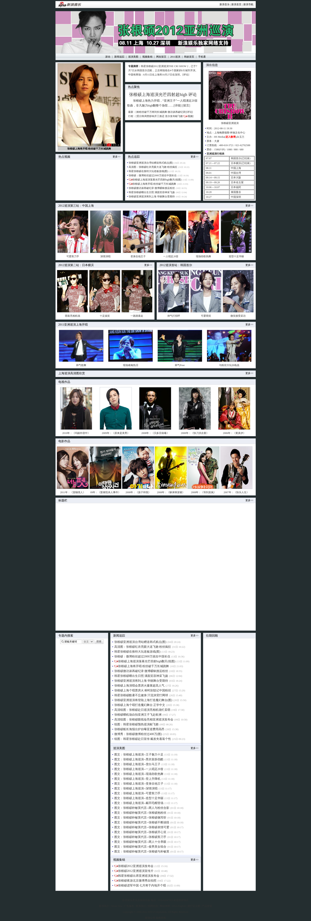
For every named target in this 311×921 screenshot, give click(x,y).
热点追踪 (134, 156)
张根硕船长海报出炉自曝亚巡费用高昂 (139, 729)
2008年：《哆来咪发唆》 (171, 492)
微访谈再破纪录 (176, 111)
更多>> (117, 156)
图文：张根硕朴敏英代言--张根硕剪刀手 (140, 837)
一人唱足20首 (170, 256)
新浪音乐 (224, 4)
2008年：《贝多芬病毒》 (155, 433)
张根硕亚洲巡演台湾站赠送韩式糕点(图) (151, 162)
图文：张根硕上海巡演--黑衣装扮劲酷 (138, 759)
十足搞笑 (105, 315)
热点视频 (64, 156)
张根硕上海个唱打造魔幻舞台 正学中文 (139, 705)
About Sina (116, 906)
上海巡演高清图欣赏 (71, 373)
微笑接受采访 (238, 315)
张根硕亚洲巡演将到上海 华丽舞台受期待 (152, 196)
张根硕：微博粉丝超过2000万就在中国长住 (153, 175)
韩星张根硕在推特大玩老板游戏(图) (148, 171)
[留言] (186, 105)
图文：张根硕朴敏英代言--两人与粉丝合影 (141, 807)
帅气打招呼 (173, 315)
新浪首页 (236, 4)
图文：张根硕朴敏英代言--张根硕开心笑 (140, 832)
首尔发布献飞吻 (174, 116)
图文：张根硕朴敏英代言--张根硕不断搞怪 (141, 822)
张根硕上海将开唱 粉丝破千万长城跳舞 (89, 148)
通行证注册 (193, 906)
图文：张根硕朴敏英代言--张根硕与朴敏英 (141, 851)
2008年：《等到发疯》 (203, 492)
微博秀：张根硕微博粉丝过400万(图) (138, 734)
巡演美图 (133, 56)
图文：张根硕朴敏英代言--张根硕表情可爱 (141, 827)
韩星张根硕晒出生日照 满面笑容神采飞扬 (152, 192)
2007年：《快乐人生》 (236, 492)
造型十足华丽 (236, 256)
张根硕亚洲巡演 (230, 123)
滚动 (107, 56)
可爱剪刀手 (72, 256)
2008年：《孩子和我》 (138, 492)
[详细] (177, 105)
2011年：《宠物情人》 (72, 492)
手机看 (202, 56)
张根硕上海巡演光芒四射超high (158, 94)
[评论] (185, 74)
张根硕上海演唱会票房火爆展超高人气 (139, 685)
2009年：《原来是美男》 (116, 433)
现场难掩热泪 (130, 365)
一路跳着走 (137, 315)
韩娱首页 (189, 56)
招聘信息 (153, 906)
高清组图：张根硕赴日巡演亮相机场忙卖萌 (142, 709)
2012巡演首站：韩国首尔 (176, 265)
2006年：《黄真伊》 (234, 433)
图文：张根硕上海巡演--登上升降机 (137, 778)
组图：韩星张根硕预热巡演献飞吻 (136, 724)
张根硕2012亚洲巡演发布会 (135, 866)
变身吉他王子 (138, 256)
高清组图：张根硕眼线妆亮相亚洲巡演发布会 (143, 719)
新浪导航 (248, 4)
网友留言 (161, 56)
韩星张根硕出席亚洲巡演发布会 (138, 875)
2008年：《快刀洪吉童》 (195, 433)
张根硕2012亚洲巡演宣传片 (135, 871)
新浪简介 (104, 906)
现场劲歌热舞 (203, 256)
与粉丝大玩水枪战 (229, 365)
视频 (190, 116)
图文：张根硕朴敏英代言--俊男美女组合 (140, 846)
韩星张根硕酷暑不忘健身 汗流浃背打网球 (141, 695)
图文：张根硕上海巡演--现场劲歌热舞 (138, 774)
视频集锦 (147, 56)
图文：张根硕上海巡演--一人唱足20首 (138, 769)
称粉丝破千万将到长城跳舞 (152, 111)
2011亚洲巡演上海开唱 (73, 324)
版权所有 (161, 917)
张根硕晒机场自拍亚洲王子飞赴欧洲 (138, 714)
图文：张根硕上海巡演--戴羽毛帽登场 (138, 803)
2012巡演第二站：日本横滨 (76, 265)
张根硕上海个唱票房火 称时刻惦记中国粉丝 (142, 690)
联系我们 (141, 906)
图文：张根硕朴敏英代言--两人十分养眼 (140, 841)
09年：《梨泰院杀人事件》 (105, 492)
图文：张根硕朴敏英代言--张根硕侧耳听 (140, 817)
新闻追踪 (119, 56)
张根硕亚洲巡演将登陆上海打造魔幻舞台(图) (143, 700)
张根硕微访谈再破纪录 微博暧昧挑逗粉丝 (152, 188)
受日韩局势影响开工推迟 (150, 116)
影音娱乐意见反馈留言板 (136, 900)
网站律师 (165, 906)
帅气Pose (180, 365)
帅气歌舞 (81, 365)
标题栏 (62, 500)
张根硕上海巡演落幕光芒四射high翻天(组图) (157, 179)
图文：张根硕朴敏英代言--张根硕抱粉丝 (140, 812)
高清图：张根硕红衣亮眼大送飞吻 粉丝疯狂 (153, 167)
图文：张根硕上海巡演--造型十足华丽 (138, 798)
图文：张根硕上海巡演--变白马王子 (137, 764)
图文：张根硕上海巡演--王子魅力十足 (138, 754)
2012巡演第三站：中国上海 (76, 205)
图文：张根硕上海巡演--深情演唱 (136, 788)
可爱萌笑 (206, 315)
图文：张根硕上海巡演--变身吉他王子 (138, 783)
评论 (192, 94)
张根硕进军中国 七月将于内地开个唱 (142, 885)
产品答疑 (207, 906)
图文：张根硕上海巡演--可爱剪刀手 (137, 793)
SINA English (179, 906)
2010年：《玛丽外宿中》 (76, 433)
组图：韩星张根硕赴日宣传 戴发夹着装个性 (142, 739)
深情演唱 (105, 256)
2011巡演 (175, 56)
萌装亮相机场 (72, 315)
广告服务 (129, 906)
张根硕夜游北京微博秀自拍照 (137, 880)
